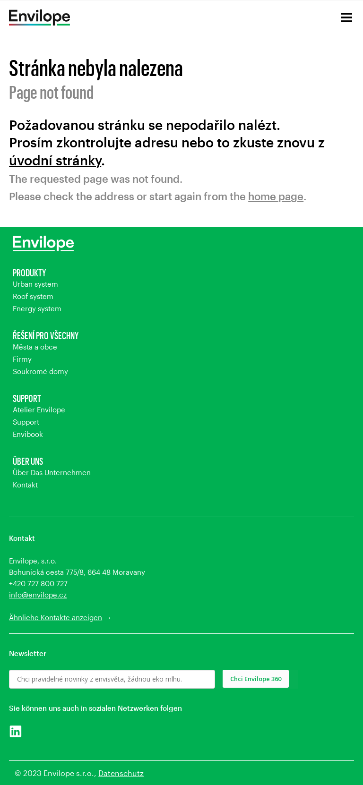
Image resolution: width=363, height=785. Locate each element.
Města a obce (35, 346)
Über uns (28, 461)
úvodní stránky (55, 160)
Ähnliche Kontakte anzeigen (55, 617)
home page (275, 196)
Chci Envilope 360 (255, 678)
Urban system (35, 284)
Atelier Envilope (39, 409)
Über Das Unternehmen (52, 472)
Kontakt (25, 484)
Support (27, 398)
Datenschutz (121, 772)
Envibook (28, 434)
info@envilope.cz (38, 594)
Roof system (33, 296)
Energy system (37, 308)
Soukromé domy (40, 371)
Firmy (22, 359)
